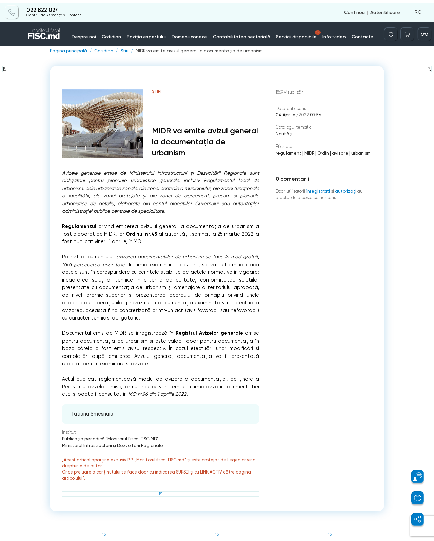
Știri (123, 51)
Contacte (356, 33)
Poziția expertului (151, 33)
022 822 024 (42, 7)
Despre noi (92, 33)
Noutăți (284, 133)
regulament (288, 152)
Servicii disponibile (295, 31)
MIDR (308, 152)
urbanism (358, 152)
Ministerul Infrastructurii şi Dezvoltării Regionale (209, 438)
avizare (338, 152)
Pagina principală (68, 51)
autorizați (344, 190)
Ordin (321, 152)
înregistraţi (317, 190)
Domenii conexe (192, 33)
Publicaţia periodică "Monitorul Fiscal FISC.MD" (109, 438)
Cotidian (118, 33)
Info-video (328, 33)
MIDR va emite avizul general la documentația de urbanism (196, 51)
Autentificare (385, 9)
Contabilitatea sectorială (241, 33)
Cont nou (354, 9)
